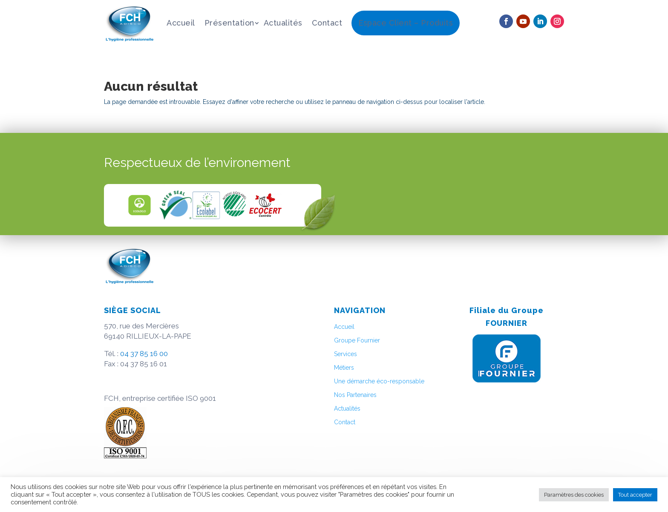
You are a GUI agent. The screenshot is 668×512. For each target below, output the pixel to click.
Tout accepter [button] (635, 495)
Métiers (344, 367)
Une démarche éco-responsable (379, 381)
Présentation (229, 22)
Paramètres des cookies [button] (574, 495)
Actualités (283, 22)
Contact (327, 22)
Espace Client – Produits (405, 22)
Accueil (181, 22)
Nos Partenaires (355, 394)
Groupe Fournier (357, 340)
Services (345, 354)
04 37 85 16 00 (144, 353)
